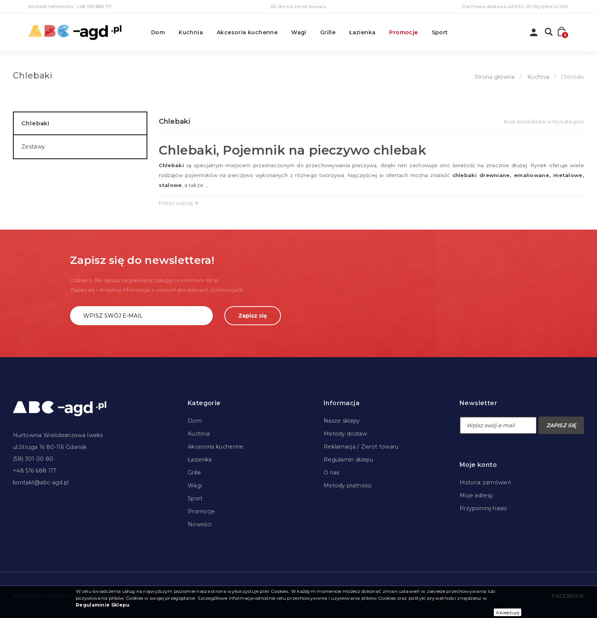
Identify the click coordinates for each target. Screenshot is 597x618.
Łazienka (362, 32)
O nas (332, 472)
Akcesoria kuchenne (247, 32)
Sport (440, 32)
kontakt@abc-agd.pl (41, 482)
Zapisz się (252, 315)
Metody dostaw (345, 433)
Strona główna (494, 77)
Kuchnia (191, 32)
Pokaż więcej (176, 203)
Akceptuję (507, 612)
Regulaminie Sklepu (102, 605)
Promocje (403, 32)
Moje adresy (476, 495)
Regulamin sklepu (349, 459)
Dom (158, 32)
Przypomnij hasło (484, 508)
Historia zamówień (485, 482)
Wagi (298, 32)
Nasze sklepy (342, 420)
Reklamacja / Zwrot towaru (361, 446)
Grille (327, 32)
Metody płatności (348, 485)
